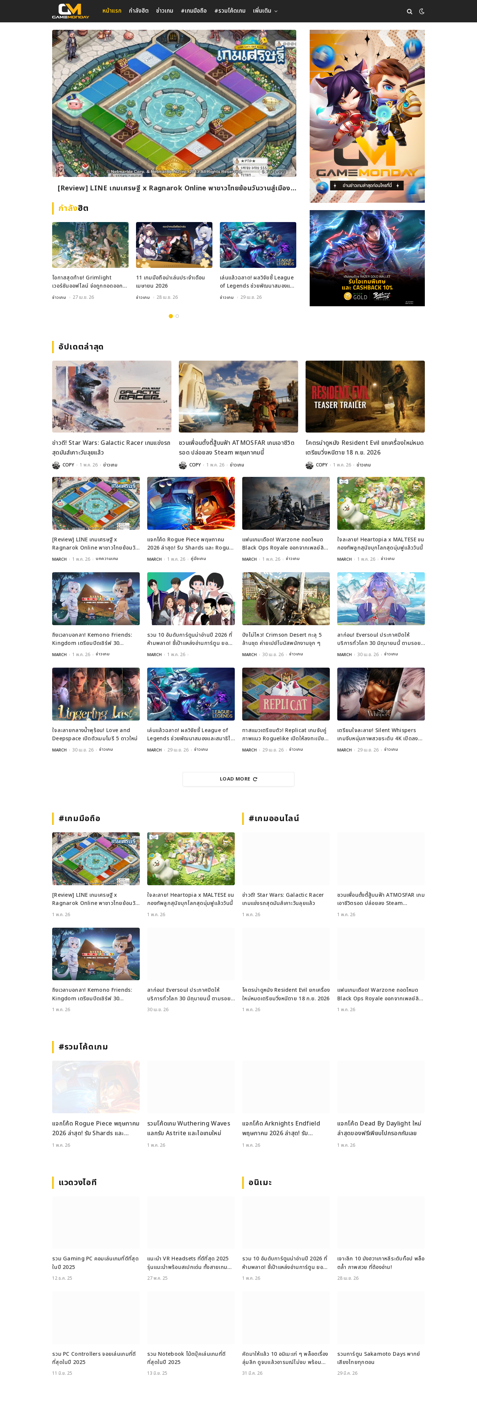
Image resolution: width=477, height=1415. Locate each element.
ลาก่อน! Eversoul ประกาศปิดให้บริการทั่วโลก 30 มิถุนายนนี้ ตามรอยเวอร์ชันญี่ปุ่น (379, 638)
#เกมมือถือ (194, 11)
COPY (68, 465)
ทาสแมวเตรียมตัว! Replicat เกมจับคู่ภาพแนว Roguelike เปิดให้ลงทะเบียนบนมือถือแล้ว (285, 734)
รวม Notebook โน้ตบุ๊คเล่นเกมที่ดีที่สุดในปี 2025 (186, 1357)
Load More (238, 778)
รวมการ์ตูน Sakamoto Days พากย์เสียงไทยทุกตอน (378, 1357)
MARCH (59, 558)
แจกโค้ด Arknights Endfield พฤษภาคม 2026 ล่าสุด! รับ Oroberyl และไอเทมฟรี (281, 1127)
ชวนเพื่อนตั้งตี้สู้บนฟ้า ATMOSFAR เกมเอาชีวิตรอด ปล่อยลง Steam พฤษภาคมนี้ (236, 448)
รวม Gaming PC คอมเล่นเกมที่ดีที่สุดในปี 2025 (95, 1262)
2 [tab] (177, 316)
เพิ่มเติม (262, 11)
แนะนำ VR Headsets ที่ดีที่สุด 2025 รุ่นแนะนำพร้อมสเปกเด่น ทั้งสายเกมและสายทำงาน (188, 1262)
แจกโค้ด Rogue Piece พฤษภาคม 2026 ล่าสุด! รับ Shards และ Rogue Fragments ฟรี (189, 543)
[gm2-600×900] (367, 116)
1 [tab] (171, 316)
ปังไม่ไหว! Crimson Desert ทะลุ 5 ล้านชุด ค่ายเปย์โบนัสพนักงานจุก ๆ (282, 638)
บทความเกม (107, 558)
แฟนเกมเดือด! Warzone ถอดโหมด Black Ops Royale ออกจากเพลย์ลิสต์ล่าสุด (283, 543)
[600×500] (367, 258)
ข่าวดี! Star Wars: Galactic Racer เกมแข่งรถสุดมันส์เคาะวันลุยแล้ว (111, 448)
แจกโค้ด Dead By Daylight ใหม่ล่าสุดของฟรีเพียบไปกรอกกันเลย (379, 1127)
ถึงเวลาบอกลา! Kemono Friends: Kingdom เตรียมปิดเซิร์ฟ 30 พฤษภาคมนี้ (92, 638)
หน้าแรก (111, 11)
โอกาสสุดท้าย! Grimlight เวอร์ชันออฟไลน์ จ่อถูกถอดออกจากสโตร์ (87, 282)
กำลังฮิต (139, 11)
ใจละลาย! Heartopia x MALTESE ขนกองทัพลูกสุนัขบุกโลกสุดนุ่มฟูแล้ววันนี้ (380, 543)
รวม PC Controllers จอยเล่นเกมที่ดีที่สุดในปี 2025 (94, 1357)
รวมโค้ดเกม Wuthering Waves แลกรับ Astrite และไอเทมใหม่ (188, 1127)
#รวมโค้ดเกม (230, 11)
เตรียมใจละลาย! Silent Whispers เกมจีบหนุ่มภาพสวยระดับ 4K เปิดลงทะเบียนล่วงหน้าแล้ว (377, 734)
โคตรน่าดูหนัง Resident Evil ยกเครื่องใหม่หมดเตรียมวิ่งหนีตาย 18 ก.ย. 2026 (365, 448)
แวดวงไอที (78, 1181)
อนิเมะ (260, 1181)
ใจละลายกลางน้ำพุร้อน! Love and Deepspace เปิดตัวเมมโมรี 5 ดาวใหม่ (95, 734)
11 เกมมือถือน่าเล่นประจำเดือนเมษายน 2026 (170, 282)
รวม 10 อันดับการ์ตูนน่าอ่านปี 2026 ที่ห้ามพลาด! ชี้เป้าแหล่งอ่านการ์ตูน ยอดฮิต (189, 638)
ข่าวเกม (164, 11)
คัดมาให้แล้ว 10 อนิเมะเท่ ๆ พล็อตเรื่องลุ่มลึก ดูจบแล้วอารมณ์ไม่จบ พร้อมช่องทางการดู (285, 1357)
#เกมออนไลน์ (274, 818)
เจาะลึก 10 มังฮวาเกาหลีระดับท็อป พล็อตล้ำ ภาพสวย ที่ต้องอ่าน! (381, 1262)
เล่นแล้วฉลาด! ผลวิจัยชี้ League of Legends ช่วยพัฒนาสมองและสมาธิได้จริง (258, 282)
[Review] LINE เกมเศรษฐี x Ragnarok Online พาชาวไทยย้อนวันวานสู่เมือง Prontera (174, 189)
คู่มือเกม (199, 558)
